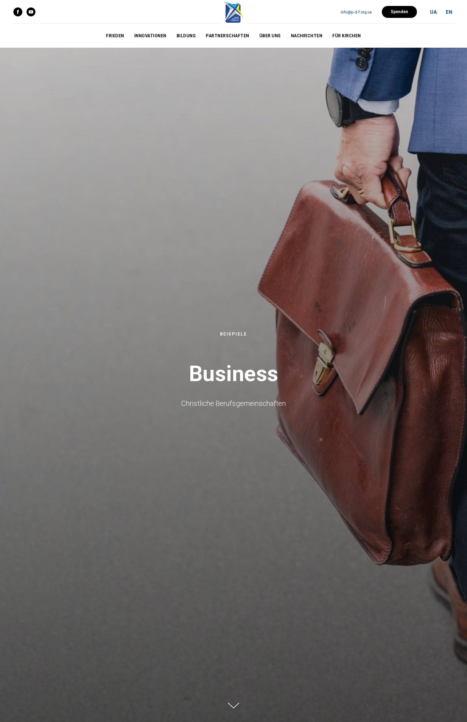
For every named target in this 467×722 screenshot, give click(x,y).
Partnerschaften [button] (227, 35)
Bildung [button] (186, 35)
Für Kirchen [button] (346, 35)
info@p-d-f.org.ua (356, 12)
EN (449, 12)
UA (433, 12)
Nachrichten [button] (307, 35)
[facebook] (17, 11)
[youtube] (31, 11)
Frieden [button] (115, 35)
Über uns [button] (270, 35)
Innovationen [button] (150, 35)
